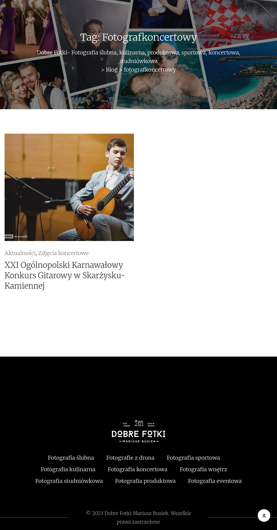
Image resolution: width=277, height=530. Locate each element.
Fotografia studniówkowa (69, 480)
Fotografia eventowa (215, 480)
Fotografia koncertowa (137, 469)
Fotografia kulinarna (68, 469)
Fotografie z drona (130, 457)
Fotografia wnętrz (203, 469)
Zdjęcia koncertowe (63, 253)
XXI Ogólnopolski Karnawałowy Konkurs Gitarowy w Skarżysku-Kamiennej (65, 275)
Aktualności (20, 253)
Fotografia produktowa (145, 480)
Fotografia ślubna (71, 457)
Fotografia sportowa (193, 457)
